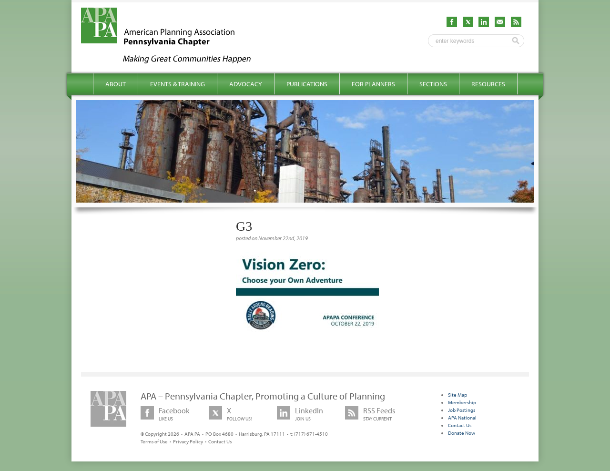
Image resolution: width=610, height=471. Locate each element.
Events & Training (177, 84)
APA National (462, 417)
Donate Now (461, 433)
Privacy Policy (188, 441)
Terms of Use (154, 441)
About (115, 84)
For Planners (373, 84)
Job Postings (461, 410)
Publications (306, 84)
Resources (488, 84)
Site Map (457, 394)
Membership (462, 402)
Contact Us (220, 441)
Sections (433, 84)
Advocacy (245, 84)
